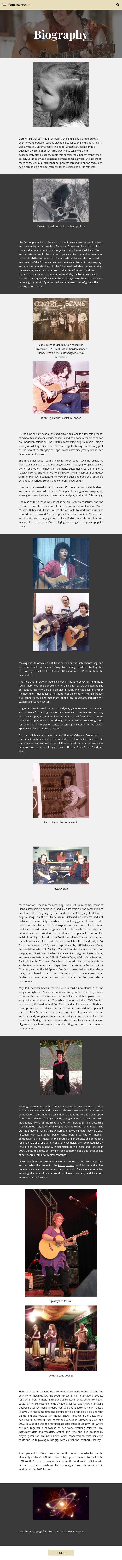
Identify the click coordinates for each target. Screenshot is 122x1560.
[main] (61, 33)
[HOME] (61, 1553)
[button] (4, 4)
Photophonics (66, 1165)
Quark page (35, 1531)
